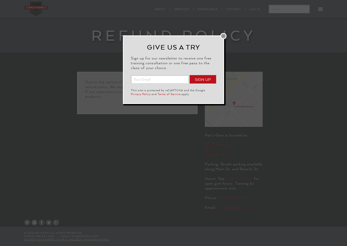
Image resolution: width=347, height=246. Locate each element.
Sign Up (203, 79)
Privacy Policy (141, 94)
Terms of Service (169, 94)
